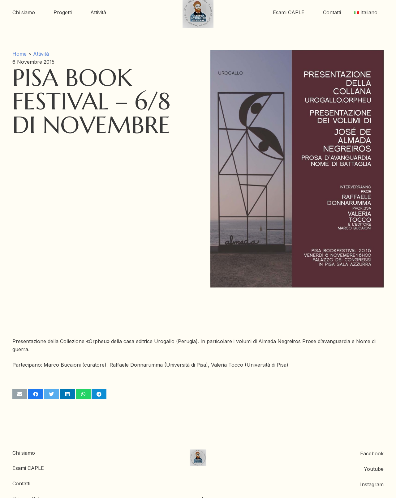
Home (19, 54)
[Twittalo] (51, 394)
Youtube (374, 469)
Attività (41, 54)
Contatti (21, 483)
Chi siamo (23, 453)
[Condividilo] (35, 394)
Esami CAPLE (28, 468)
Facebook (372, 453)
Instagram (372, 484)
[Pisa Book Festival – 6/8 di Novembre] (297, 54)
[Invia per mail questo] (19, 394)
